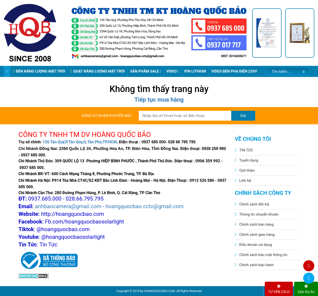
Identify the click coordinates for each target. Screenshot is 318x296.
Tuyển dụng (248, 160)
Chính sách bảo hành (256, 265)
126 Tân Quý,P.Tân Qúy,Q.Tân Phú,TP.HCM (80, 142)
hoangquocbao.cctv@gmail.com (145, 206)
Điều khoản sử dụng (255, 244)
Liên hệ (245, 180)
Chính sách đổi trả (254, 204)
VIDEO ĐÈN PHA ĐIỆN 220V (234, 71)
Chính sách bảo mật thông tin (263, 255)
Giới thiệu (247, 170)
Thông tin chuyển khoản (259, 214)
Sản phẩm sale (145, 71)
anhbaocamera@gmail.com (68, 206)
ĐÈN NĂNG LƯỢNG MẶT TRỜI (39, 71)
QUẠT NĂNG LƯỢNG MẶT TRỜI (98, 71)
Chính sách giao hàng (257, 234)
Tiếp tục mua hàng (159, 99)
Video (172, 71)
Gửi (243, 115)
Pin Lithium (195, 71)
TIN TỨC (246, 150)
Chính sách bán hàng (256, 224)
